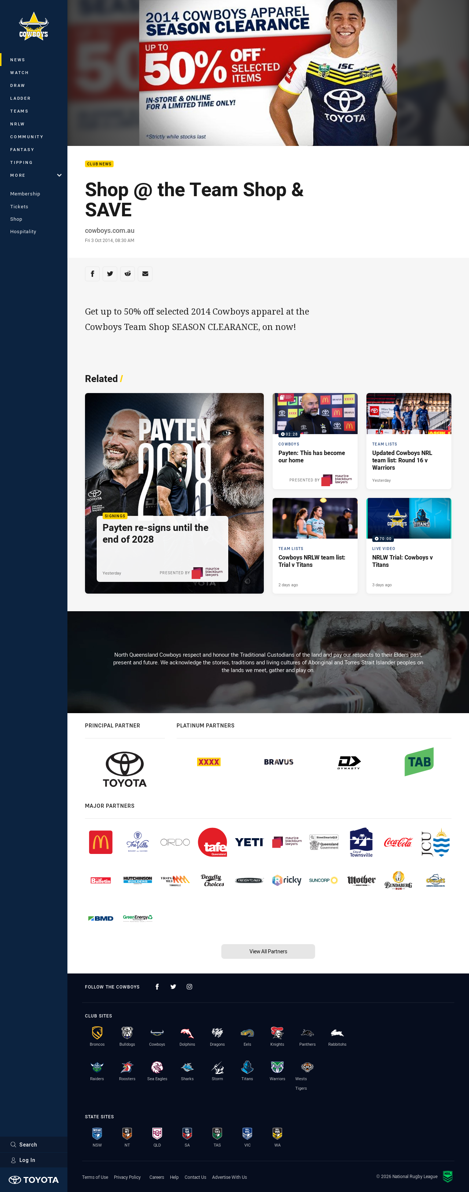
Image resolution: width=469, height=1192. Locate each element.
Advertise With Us (229, 1177)
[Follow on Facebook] (157, 986)
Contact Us (195, 1177)
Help (174, 1177)
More (36, 175)
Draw (18, 85)
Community (27, 136)
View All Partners (268, 951)
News (18, 59)
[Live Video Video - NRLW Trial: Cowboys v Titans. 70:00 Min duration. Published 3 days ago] (408, 546)
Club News (99, 164)
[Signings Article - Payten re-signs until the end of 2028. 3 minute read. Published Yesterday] (174, 493)
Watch (19, 72)
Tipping (21, 162)
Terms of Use (95, 1177)
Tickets (19, 206)
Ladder (20, 98)
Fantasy (22, 149)
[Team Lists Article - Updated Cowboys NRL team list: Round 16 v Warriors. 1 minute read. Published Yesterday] (408, 441)
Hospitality (23, 231)
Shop (16, 219)
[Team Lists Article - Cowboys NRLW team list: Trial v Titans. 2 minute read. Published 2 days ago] (315, 546)
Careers (156, 1177)
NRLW (17, 123)
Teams (19, 111)
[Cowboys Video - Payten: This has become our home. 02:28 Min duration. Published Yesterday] (315, 441)
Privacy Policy (127, 1177)
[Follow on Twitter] (173, 986)
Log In (23, 1159)
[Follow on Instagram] (189, 986)
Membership (25, 193)
